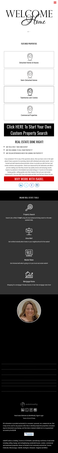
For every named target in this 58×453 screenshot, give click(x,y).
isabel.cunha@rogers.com (25, 340)
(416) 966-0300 (22, 346)
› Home (4, 361)
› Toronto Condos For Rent (10, 390)
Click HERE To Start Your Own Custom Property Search (29, 129)
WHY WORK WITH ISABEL (29, 179)
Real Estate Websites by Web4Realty (24, 417)
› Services (5, 373)
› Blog (4, 379)
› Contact (5, 367)
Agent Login (40, 417)
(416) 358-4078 (22, 343)
